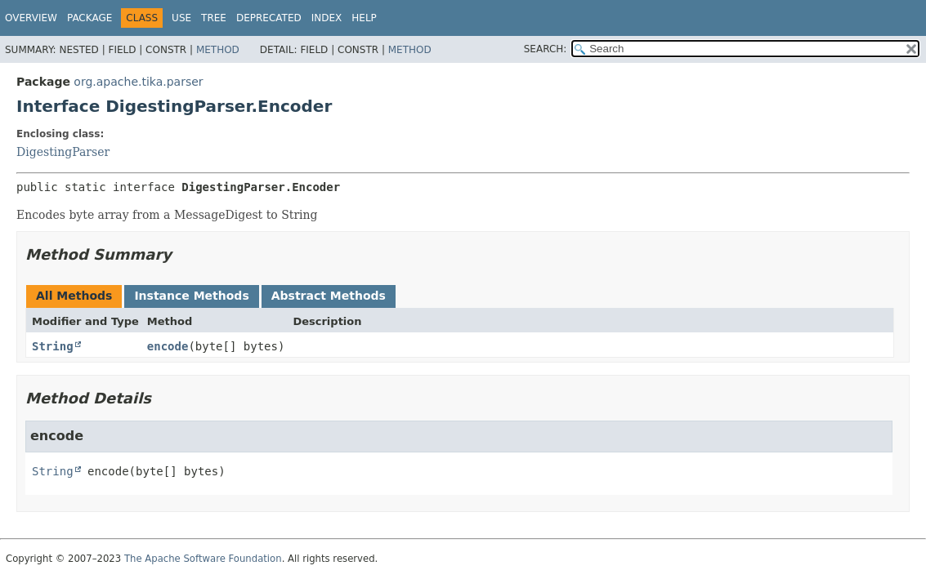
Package (89, 18)
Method (217, 50)
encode (168, 346)
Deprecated (269, 18)
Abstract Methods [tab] (328, 295)
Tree (213, 18)
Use (181, 18)
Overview (31, 18)
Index (326, 18)
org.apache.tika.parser (138, 81)
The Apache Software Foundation (203, 558)
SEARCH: (545, 49)
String (53, 346)
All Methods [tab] (74, 295)
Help (364, 18)
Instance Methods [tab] (191, 295)
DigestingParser (63, 151)
